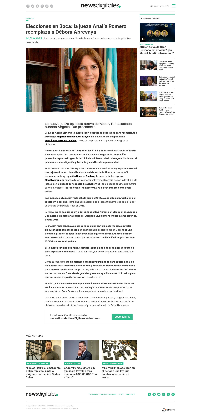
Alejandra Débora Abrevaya (73, 136)
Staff (121, 394)
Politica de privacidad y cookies (102, 394)
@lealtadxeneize (54, 180)
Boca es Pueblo (85, 176)
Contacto (130, 394)
